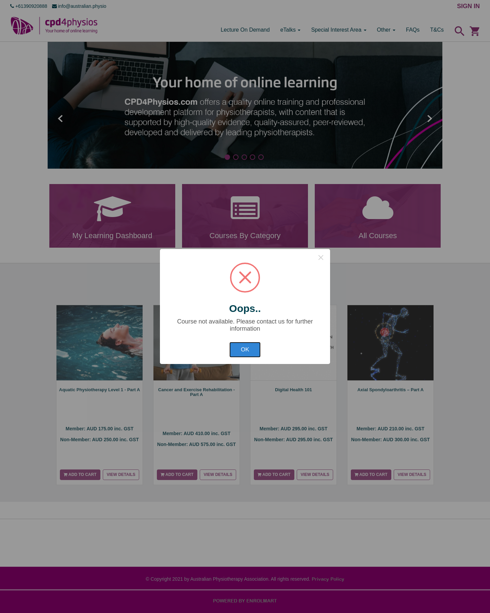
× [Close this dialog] (320, 257)
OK (245, 349)
